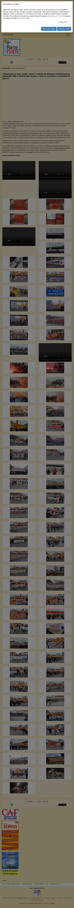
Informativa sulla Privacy (55, 16)
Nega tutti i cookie (49, 29)
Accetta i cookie (64, 29)
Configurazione (63, 22)
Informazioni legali (24, 18)
